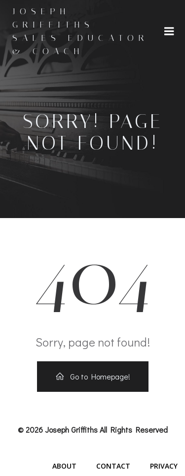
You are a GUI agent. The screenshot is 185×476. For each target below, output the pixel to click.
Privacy (164, 466)
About (64, 466)
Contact (113, 466)
